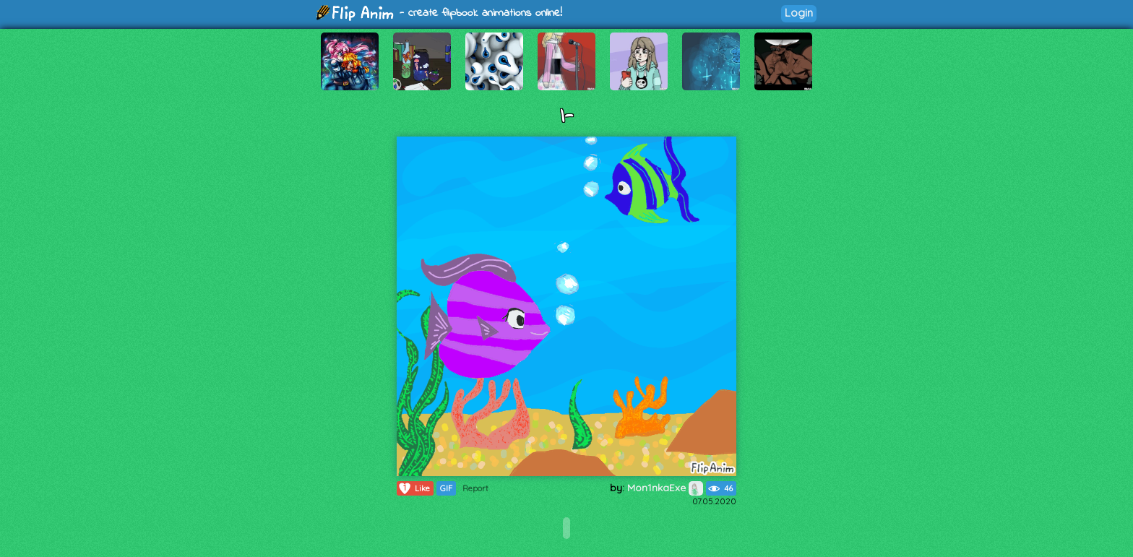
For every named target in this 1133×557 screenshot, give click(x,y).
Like (413, 488)
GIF (446, 488)
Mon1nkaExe (665, 487)
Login (799, 13)
